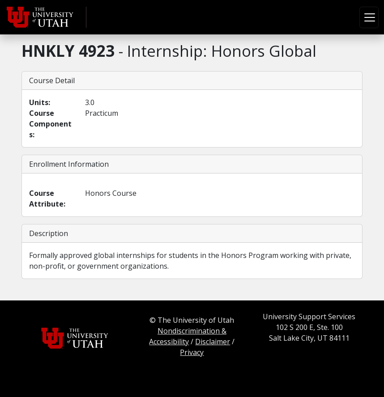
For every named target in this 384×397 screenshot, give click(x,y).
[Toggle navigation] (369, 17)
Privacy (192, 352)
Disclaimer (212, 341)
